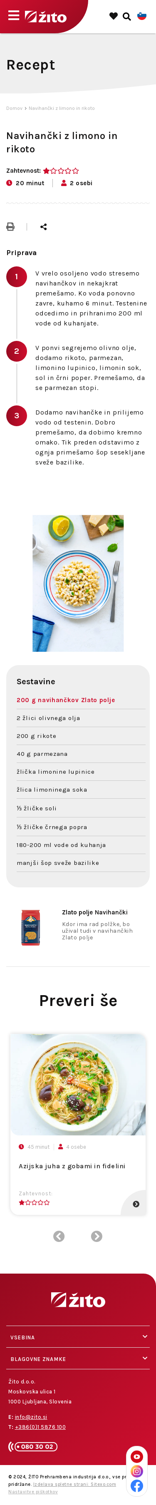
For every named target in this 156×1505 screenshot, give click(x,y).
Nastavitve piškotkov (33, 1492)
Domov (14, 108)
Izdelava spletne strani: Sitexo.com (74, 1484)
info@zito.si (31, 1417)
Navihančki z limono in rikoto (62, 108)
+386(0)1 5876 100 (40, 1427)
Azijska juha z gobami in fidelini (72, 1166)
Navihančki (95, 912)
